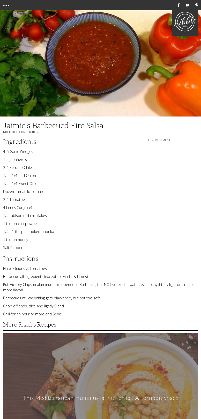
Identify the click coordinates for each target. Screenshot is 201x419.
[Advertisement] (159, 175)
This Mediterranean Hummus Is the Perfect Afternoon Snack (100, 398)
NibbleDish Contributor (20, 132)
